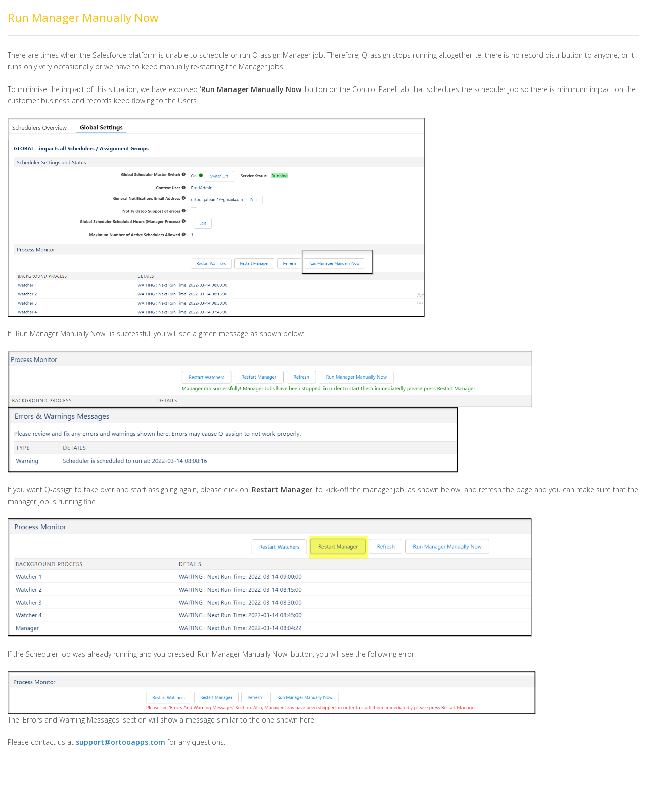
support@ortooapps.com (120, 742)
